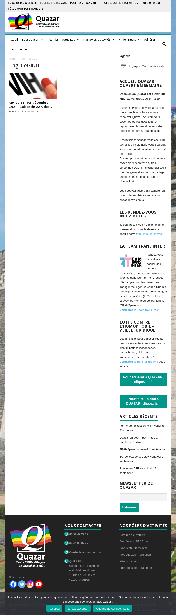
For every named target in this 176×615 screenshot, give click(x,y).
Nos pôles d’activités (98, 39)
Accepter (54, 608)
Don (11, 49)
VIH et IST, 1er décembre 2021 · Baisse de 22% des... (30, 104)
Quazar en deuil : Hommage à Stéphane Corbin (138, 440)
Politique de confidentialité (112, 608)
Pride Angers (129, 39)
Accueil (13, 39)
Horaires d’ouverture (22, 2)
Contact (23, 49)
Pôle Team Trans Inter (84, 2)
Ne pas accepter (77, 608)
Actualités (70, 39)
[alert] (144, 66)
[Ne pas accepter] (170, 603)
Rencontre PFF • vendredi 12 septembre (138, 471)
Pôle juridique (151, 2)
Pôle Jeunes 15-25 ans (53, 2)
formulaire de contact (149, 233)
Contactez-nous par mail (83, 552)
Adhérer (149, 39)
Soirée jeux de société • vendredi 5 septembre (141, 459)
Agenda (53, 39)
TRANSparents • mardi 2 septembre (142, 449)
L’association (32, 39)
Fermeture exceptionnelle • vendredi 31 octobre (142, 428)
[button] (164, 44)
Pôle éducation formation (120, 2)
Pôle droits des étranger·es (26, 8)
